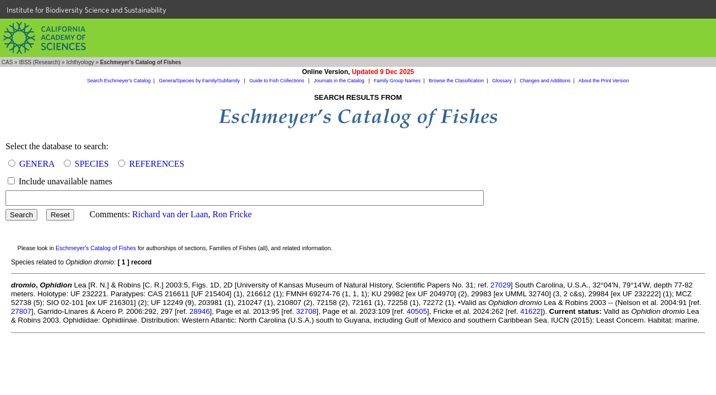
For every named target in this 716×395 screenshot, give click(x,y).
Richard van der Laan (170, 214)
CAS (7, 62)
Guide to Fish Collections (277, 80)
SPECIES (92, 163)
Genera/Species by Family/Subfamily (200, 80)
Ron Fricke (232, 214)
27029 (500, 285)
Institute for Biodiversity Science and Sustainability (86, 9)
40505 (417, 311)
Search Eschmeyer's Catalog (119, 80)
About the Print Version (603, 80)
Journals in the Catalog (340, 80)
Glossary (502, 80)
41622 (530, 311)
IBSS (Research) (39, 62)
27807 (21, 311)
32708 (306, 311)
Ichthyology (80, 62)
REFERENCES (156, 163)
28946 (199, 311)
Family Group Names (397, 80)
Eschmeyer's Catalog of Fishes (95, 248)
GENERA (36, 163)
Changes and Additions (544, 80)
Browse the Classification (456, 80)
